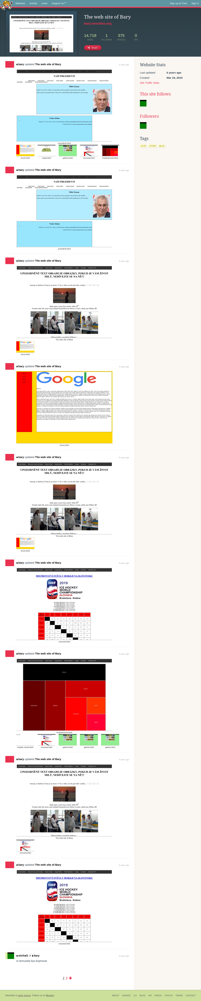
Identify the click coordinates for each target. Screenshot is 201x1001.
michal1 (22, 955)
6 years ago (124, 65)
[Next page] (70, 978)
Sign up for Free (178, 3)
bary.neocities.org (98, 23)
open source (24, 995)
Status (169, 995)
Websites (20, 3)
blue (161, 146)
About (115, 995)
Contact (191, 995)
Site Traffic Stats (149, 82)
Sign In (195, 3)
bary (20, 64)
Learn (44, 3)
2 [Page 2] (67, 978)
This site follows (155, 94)
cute (143, 146)
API (150, 995)
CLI (135, 995)
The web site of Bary (48, 64)
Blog (143, 995)
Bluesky (50, 995)
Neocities (10, 995)
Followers (149, 116)
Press (158, 995)
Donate (126, 995)
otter (152, 146)
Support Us (59, 3)
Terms (179, 995)
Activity (33, 3)
